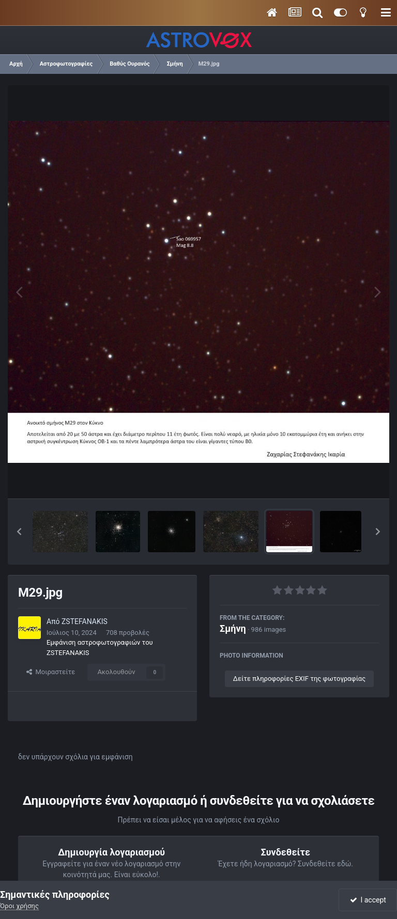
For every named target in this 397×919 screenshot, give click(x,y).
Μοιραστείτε (50, 672)
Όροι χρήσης (19, 906)
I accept (368, 900)
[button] (19, 531)
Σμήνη (233, 628)
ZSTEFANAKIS (85, 621)
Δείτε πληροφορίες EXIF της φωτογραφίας (299, 678)
